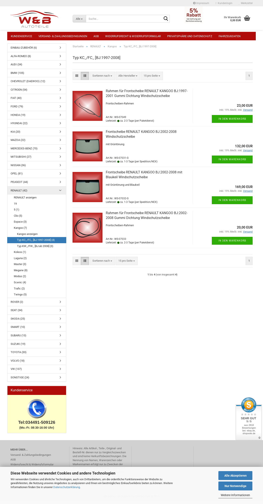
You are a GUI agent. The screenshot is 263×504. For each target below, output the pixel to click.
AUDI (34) (16, 66)
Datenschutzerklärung (66, 487)
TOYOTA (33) (19, 354)
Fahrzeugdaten (229, 36)
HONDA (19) (18, 117)
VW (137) (16, 371)
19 (15, 205)
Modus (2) (20, 278)
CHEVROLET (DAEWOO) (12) (28, 83)
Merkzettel (246, 3)
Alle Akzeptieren (235, 475)
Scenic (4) (20, 284)
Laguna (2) (20, 260)
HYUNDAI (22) (19, 125)
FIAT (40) (16, 100)
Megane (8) (21, 272)
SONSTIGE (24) (20, 379)
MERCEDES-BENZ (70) (24, 150)
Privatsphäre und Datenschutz (189, 36)
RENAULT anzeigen (25, 199)
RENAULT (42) (19, 192)
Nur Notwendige (235, 486)
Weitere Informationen (235, 495)
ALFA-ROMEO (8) (21, 58)
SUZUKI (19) (18, 346)
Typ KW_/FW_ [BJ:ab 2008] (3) (35, 248)
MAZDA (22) (18, 142)
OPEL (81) (17, 175)
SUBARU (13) (18, 337)
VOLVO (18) (18, 362)
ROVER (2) (17, 304)
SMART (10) (18, 329)
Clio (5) (18, 217)
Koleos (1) (20, 254)
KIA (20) (15, 133)
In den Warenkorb (232, 120)
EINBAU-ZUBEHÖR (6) (24, 49)
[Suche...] (79, 18)
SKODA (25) (18, 320)
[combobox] (102, 78)
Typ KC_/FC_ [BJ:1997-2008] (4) (36, 242)
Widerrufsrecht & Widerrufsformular (133, 36)
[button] (77, 78)
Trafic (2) (19, 290)
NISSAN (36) (18, 167)
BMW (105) (17, 75)
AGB (96, 36)
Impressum (201, 3)
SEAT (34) (17, 312)
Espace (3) (20, 223)
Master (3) (20, 266)
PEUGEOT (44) (19, 184)
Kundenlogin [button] (224, 3)
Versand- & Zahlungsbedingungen (62, 36)
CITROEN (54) (19, 91)
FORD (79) (17, 108)
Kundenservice (21, 36)
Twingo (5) (20, 296)
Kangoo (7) (20, 230)
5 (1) (16, 211)
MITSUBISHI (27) (21, 158)
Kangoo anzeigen (27, 236)
